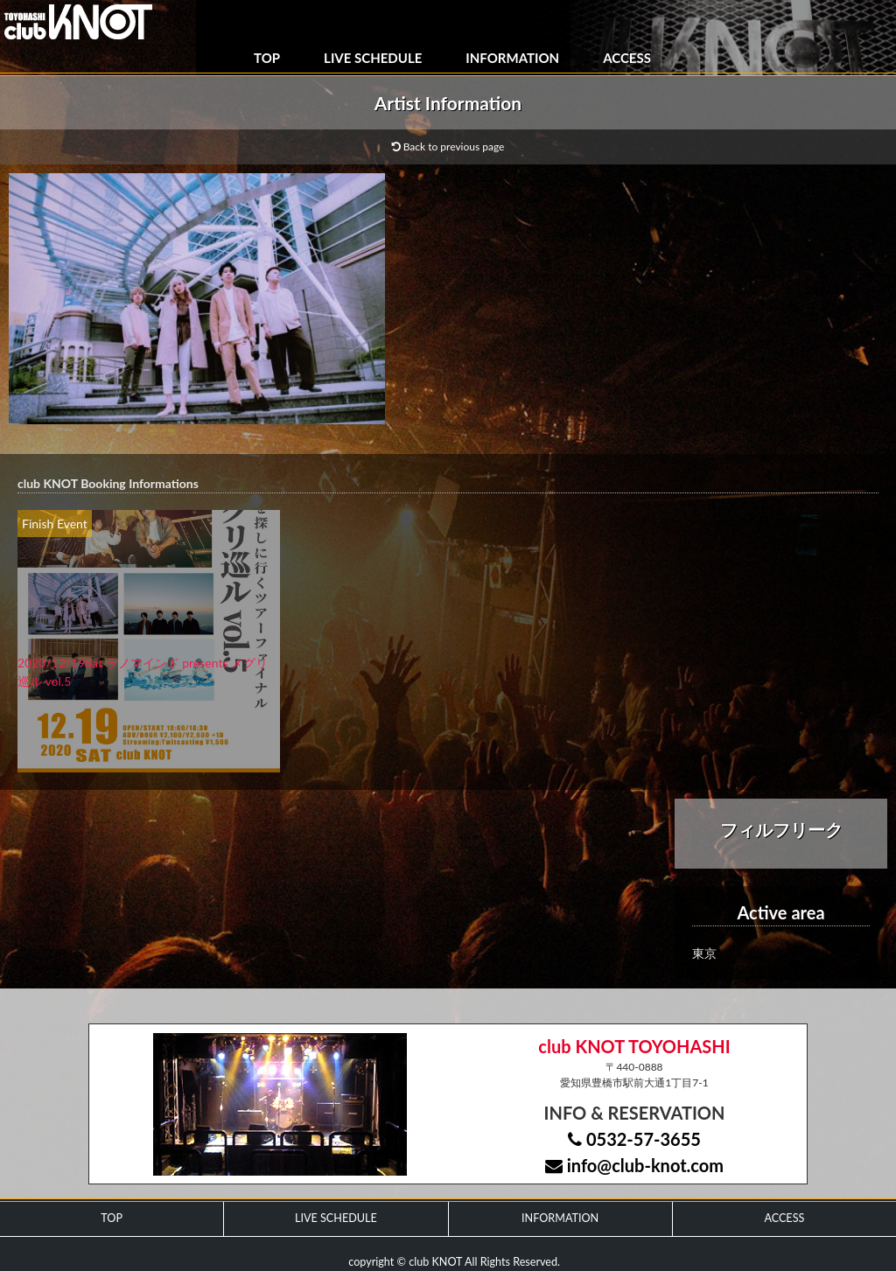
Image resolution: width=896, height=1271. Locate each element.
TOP (267, 58)
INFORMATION (512, 58)
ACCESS (627, 58)
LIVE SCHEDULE (373, 58)
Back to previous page (448, 146)
